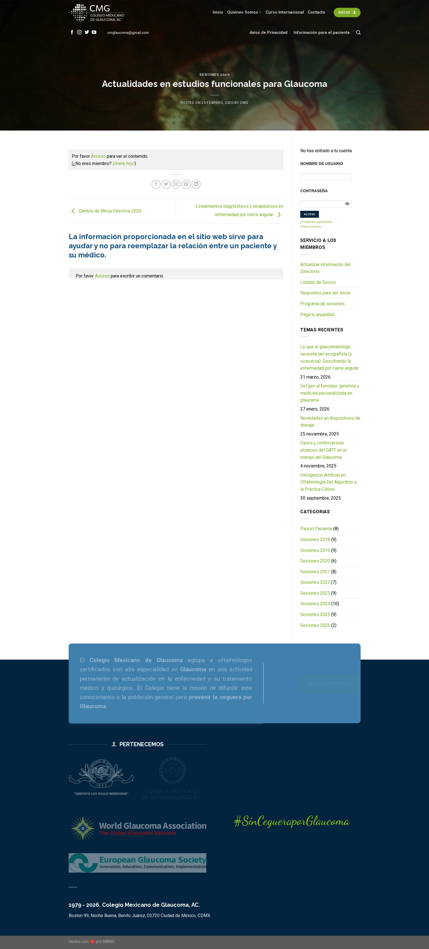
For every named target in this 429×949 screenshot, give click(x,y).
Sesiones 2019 (315, 550)
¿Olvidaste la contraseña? (316, 221)
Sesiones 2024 (315, 603)
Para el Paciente (316, 528)
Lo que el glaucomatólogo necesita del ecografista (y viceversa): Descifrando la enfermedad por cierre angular (329, 357)
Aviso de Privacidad (268, 32)
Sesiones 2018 (315, 539)
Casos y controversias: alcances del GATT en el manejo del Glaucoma (323, 450)
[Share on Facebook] (156, 184)
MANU (109, 941)
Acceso (98, 156)
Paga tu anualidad (317, 314)
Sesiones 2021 (315, 571)
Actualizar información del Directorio (325, 268)
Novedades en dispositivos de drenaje (330, 421)
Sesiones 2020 (214, 74)
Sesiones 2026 (315, 625)
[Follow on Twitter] (87, 32)
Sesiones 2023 (315, 593)
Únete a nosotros (310, 226)
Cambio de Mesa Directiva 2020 (105, 211)
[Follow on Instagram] (79, 32)
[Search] (358, 32)
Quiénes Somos (244, 12)
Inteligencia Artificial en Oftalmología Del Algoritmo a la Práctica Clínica (328, 482)
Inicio (218, 12)
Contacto (316, 12)
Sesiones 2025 (315, 614)
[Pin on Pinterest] (186, 184)
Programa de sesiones (322, 303)
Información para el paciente (322, 32)
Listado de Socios (318, 282)
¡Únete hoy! (124, 163)
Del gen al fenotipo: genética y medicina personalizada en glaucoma (329, 393)
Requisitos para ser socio (325, 293)
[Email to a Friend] (176, 184)
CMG (244, 103)
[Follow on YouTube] (94, 32)
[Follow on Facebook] (72, 32)
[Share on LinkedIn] (196, 184)
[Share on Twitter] (166, 184)
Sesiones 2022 (315, 582)
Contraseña (314, 191)
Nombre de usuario (321, 163)
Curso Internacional (285, 12)
